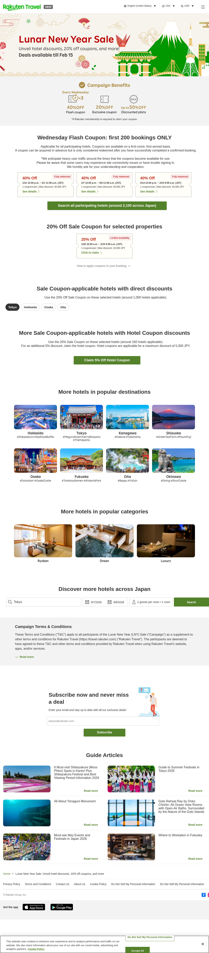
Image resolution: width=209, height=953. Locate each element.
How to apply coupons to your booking (101, 265)
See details (29, 191)
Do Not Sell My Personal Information (182, 884)
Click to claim (90, 252)
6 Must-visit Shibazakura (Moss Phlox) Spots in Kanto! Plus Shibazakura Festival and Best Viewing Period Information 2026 (76, 772)
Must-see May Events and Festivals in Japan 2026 (72, 837)
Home (6, 873)
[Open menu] (203, 7)
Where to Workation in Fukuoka (180, 835)
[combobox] (43, 602)
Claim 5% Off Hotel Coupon (107, 360)
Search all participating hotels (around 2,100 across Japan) (107, 206)
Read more (91, 790)
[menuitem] (140, 6)
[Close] (202, 944)
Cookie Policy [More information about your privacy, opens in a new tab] (36, 949)
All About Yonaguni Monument (75, 801)
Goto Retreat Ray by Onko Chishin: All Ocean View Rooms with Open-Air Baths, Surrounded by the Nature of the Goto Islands (181, 806)
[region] (104, 944)
